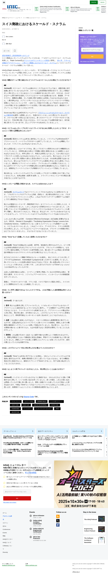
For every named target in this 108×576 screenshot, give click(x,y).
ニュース (17, 17)
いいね (7, 50)
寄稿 (4, 536)
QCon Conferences (6, 527)
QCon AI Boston (38, 515)
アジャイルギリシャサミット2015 (36, 60)
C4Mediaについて (7, 547)
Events (5, 532)
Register (93, 2)
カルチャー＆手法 (29, 401)
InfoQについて (7, 542)
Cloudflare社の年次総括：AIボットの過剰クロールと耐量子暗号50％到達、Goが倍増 (18, 443)
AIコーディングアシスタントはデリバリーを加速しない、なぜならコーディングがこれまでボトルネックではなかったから (53, 437)
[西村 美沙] (3, 43)
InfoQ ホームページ (7, 17)
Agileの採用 (26, 405)
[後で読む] (14, 51)
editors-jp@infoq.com (31, 565)
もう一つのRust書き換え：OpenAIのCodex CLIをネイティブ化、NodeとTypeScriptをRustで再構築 (17, 451)
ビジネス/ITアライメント (56, 401)
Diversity (5, 552)
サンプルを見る (85, 46)
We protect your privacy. (87, 61)
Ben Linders (9, 36)
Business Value (42, 401)
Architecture (15, 412)
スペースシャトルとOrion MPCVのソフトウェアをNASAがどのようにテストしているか (87, 450)
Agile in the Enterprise (40, 405)
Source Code (29, 397)
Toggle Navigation (4, 2)
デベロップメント (16, 401)
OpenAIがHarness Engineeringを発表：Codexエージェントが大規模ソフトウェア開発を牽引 (53, 452)
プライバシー (76, 572)
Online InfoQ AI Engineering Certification (38, 530)
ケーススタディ (27, 408)
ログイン (5, 523)
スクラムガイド (18, 192)
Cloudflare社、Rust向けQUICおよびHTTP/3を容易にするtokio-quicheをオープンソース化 (18, 437)
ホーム (5, 513)
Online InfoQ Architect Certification (37, 522)
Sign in (102, 2)
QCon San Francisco (36, 537)
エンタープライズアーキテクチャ (43, 408)
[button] (92, 56)
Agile (57, 408)
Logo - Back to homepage (15, 7)
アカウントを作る (7, 517)
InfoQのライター (8, 539)
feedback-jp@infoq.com (8, 565)
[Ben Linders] (3, 36)
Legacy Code (15, 405)
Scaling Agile (15, 408)
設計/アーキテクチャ (45, 431)
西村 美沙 (9, 44)
